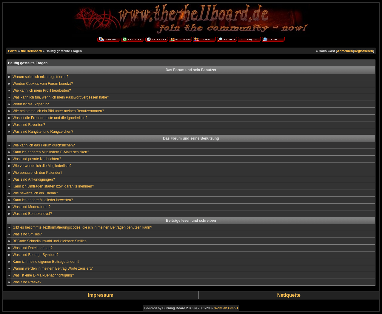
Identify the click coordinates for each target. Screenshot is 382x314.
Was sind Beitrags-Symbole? (35, 255)
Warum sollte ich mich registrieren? (40, 77)
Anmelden (345, 51)
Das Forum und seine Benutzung (191, 138)
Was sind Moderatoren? (31, 207)
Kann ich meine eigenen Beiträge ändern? (46, 262)
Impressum (100, 295)
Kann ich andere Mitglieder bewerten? (43, 200)
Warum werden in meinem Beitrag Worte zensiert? (53, 268)
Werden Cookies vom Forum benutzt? (43, 84)
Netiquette (289, 295)
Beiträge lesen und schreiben (191, 220)
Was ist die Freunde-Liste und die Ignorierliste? (50, 118)
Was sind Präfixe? (27, 282)
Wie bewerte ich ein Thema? (35, 193)
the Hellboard (31, 51)
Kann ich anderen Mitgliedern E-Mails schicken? (51, 152)
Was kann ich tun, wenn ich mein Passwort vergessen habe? (61, 97)
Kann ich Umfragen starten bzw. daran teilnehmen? (53, 186)
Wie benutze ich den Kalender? (37, 173)
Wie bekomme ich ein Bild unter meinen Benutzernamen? (58, 111)
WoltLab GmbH (226, 308)
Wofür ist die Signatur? (31, 104)
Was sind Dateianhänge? (33, 248)
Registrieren (363, 51)
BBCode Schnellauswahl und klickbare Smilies (49, 241)
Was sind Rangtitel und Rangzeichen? (43, 131)
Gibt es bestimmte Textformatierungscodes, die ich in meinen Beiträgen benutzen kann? (82, 227)
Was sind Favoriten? (29, 125)
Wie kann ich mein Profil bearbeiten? (42, 90)
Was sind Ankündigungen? (34, 179)
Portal (12, 51)
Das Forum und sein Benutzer (191, 70)
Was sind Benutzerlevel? (32, 214)
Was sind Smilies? (27, 234)
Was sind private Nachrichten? (37, 159)
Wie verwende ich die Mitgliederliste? (42, 166)
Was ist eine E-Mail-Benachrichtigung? (43, 275)
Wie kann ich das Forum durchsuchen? (44, 145)
